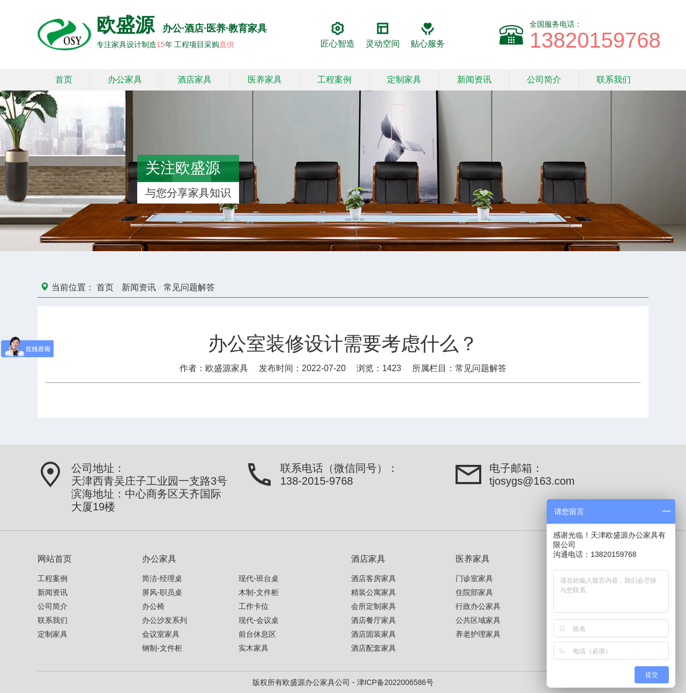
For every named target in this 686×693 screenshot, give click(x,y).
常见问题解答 (189, 287)
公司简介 (544, 79)
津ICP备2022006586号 (395, 682)
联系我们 (613, 79)
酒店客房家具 (373, 578)
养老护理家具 (478, 634)
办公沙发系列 (164, 620)
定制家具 (404, 79)
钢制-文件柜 (162, 648)
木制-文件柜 (258, 592)
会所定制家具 (373, 606)
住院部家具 (474, 592)
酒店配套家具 (373, 648)
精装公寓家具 (373, 592)
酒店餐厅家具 (373, 620)
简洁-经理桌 (162, 578)
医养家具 (265, 79)
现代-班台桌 (258, 578)
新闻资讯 (474, 79)
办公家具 (125, 79)
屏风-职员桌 (162, 592)
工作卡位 (253, 606)
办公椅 (153, 606)
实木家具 (253, 648)
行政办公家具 (478, 606)
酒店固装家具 (373, 634)
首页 (63, 79)
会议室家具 (161, 634)
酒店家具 (194, 79)
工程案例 (334, 79)
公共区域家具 (478, 620)
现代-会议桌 (258, 620)
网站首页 (55, 558)
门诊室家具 (474, 578)
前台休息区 (257, 634)
